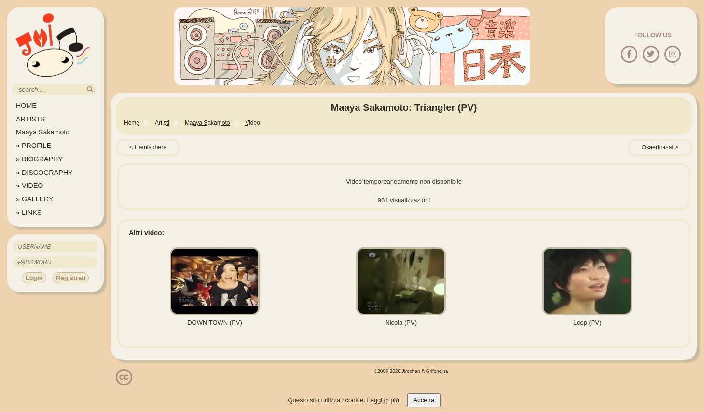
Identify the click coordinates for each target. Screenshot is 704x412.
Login (34, 277)
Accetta (423, 400)
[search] (90, 89)
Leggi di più (383, 400)
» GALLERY (35, 199)
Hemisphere (151, 147)
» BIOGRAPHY (39, 159)
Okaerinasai (657, 147)
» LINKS (28, 212)
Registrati (70, 277)
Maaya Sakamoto (42, 132)
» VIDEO (29, 185)
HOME (26, 105)
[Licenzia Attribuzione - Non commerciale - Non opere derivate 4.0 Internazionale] (124, 382)
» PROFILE (33, 145)
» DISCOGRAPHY (44, 172)
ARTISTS (30, 119)
